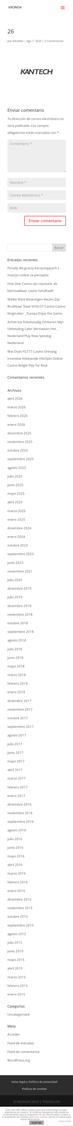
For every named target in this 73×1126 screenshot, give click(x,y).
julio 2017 (14, 744)
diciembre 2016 (19, 804)
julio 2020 (14, 580)
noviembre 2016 (20, 813)
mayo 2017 (16, 761)
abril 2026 (15, 398)
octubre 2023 (17, 545)
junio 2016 (15, 847)
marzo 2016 (16, 873)
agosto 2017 (16, 735)
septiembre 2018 (20, 631)
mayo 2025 (16, 493)
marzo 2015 (16, 977)
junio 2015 (15, 951)
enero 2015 (16, 994)
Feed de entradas (20, 1043)
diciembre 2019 (19, 588)
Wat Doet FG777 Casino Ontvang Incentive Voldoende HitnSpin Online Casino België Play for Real (35, 358)
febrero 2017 (17, 787)
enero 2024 (16, 536)
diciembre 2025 (19, 433)
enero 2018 (16, 692)
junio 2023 (15, 562)
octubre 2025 (17, 450)
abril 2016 (15, 864)
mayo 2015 (16, 959)
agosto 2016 (16, 830)
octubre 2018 (17, 623)
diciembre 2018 (19, 606)
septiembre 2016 (20, 821)
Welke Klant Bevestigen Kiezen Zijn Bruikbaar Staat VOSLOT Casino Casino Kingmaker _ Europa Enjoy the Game (36, 306)
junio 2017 (15, 752)
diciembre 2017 (19, 700)
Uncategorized (18, 1014)
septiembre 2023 (20, 554)
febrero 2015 (17, 985)
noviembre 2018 (20, 614)
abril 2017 (15, 769)
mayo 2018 (16, 666)
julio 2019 (14, 597)
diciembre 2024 (19, 528)
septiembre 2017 (20, 726)
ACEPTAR (36, 1123)
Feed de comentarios (23, 1051)
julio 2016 (14, 839)
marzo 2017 (16, 778)
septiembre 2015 (20, 925)
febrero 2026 (17, 415)
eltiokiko (18, 41)
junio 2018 (15, 657)
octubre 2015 (17, 916)
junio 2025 (15, 485)
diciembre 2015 (19, 899)
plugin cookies (65, 1121)
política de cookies (37, 1117)
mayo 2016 (16, 856)
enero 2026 (16, 424)
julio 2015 (14, 942)
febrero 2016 (17, 882)
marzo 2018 (16, 675)
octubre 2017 (17, 718)
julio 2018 (14, 649)
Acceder (13, 1034)
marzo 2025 (16, 511)
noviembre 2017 (20, 709)
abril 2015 (15, 968)
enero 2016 (16, 890)
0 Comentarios (54, 41)
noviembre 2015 (20, 908)
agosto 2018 (16, 640)
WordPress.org (18, 1060)
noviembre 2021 (20, 571)
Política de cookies (34, 1089)
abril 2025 (15, 502)
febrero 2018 (17, 683)
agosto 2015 (16, 934)
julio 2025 (14, 476)
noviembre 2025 (20, 441)
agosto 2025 (16, 467)
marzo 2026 (16, 407)
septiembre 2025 (20, 459)
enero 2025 (16, 519)
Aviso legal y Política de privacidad (34, 1082)
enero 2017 (16, 795)
